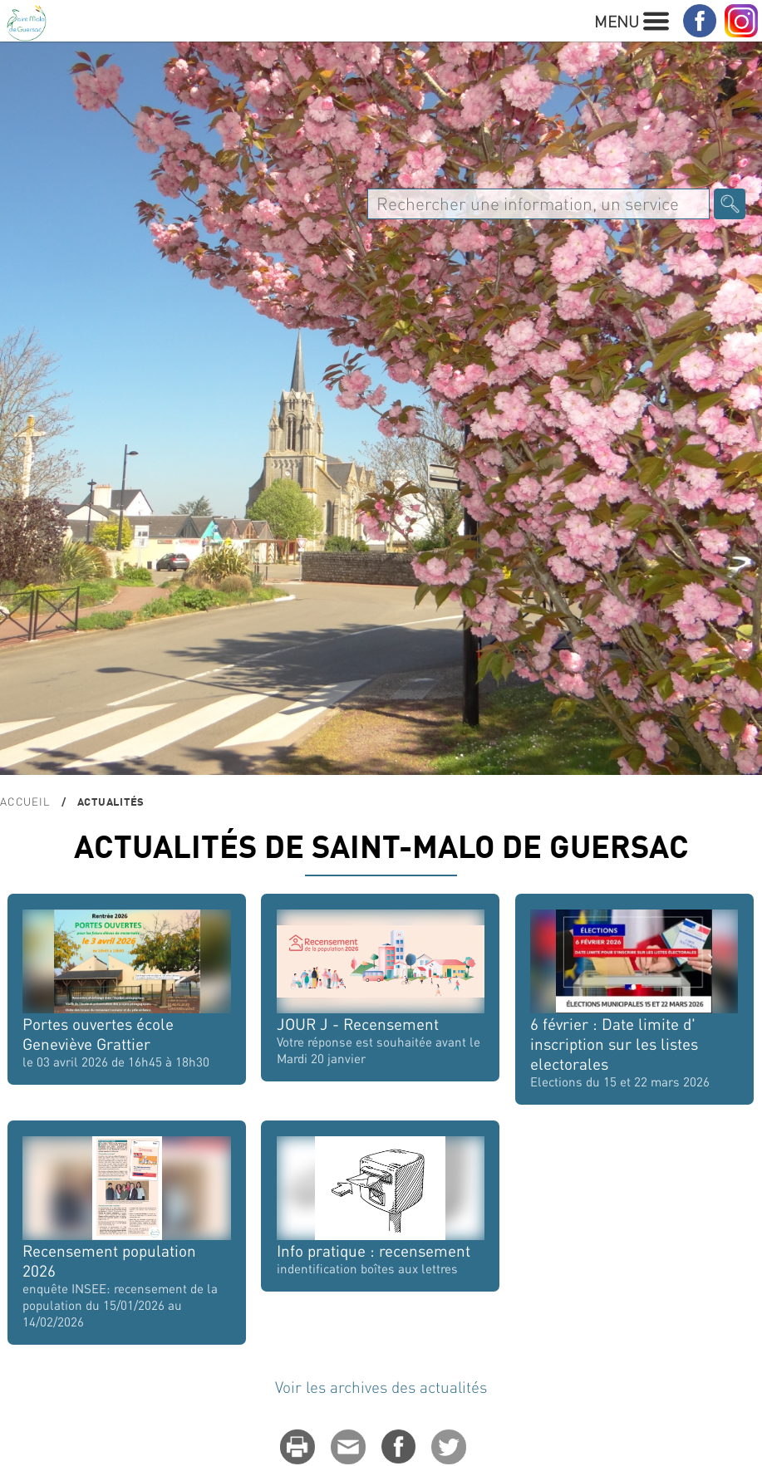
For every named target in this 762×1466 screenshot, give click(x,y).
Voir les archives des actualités (381, 1386)
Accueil (25, 801)
